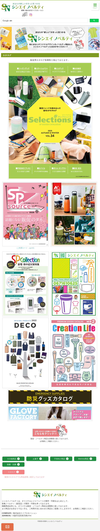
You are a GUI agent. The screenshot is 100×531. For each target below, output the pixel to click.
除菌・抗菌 (13, 465)
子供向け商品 (61, 459)
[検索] (44, 20)
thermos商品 (85, 459)
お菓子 (37, 459)
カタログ (13, 472)
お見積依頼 (50, 430)
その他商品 (13, 459)
